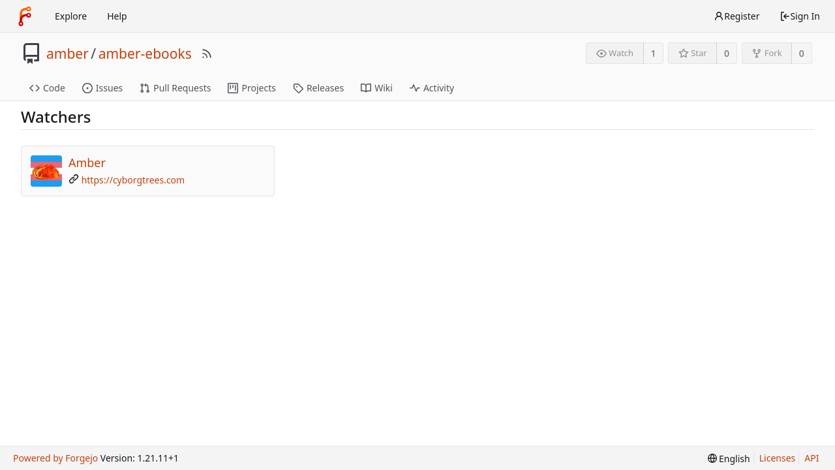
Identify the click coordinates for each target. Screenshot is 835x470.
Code (47, 88)
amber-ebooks (145, 53)
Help (117, 16)
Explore (71, 16)
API (811, 458)
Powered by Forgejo (55, 458)
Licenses (777, 458)
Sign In (800, 16)
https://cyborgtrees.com (133, 180)
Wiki (377, 88)
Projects (251, 88)
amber (67, 53)
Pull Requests (175, 88)
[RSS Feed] (207, 53)
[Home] (25, 16)
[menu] (729, 458)
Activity (432, 88)
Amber (87, 162)
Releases (318, 88)
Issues (102, 88)
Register (736, 16)
